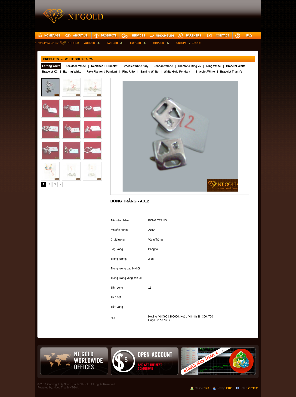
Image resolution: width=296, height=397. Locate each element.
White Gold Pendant (177, 71)
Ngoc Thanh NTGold (66, 387)
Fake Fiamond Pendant (101, 71)
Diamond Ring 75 (189, 66)
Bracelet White (235, 66)
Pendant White (163, 66)
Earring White (51, 66)
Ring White (213, 66)
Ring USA (128, 71)
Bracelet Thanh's (231, 71)
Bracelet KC (50, 71)
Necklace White (75, 66)
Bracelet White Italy (135, 66)
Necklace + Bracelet (104, 66)
